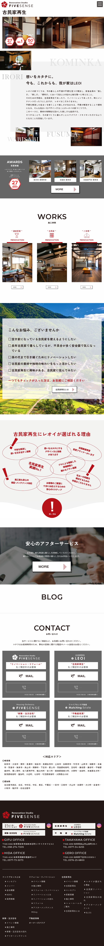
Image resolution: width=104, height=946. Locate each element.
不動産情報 (34, 912)
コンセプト (10, 875)
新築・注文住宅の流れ (15, 926)
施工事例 (36, 880)
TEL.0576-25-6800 (74, 854)
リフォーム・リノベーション (45, 884)
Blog (34, 906)
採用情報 (9, 893)
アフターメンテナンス (42, 902)
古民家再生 (70, 880)
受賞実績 (69, 888)
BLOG (87, 906)
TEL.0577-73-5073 (12, 854)
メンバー (9, 880)
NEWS (8, 888)
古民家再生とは (72, 905)
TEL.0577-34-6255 (73, 841)
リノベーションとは (41, 888)
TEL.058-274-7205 (13, 841)
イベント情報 (38, 875)
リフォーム (37, 897)
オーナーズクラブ (37, 917)
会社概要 (9, 884)
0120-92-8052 (26, 682)
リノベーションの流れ (42, 893)
